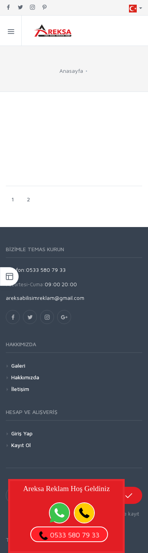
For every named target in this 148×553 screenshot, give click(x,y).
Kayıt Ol (21, 445)
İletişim (20, 389)
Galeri (18, 365)
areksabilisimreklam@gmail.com (45, 297)
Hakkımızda (25, 377)
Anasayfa (71, 70)
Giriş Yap (22, 433)
